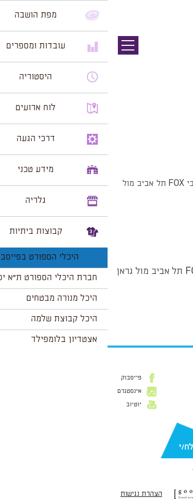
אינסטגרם (22, 391)
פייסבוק (23, 378)
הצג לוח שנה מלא (156, 311)
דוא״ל (177, 431)
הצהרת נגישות (34, 493)
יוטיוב (26, 405)
